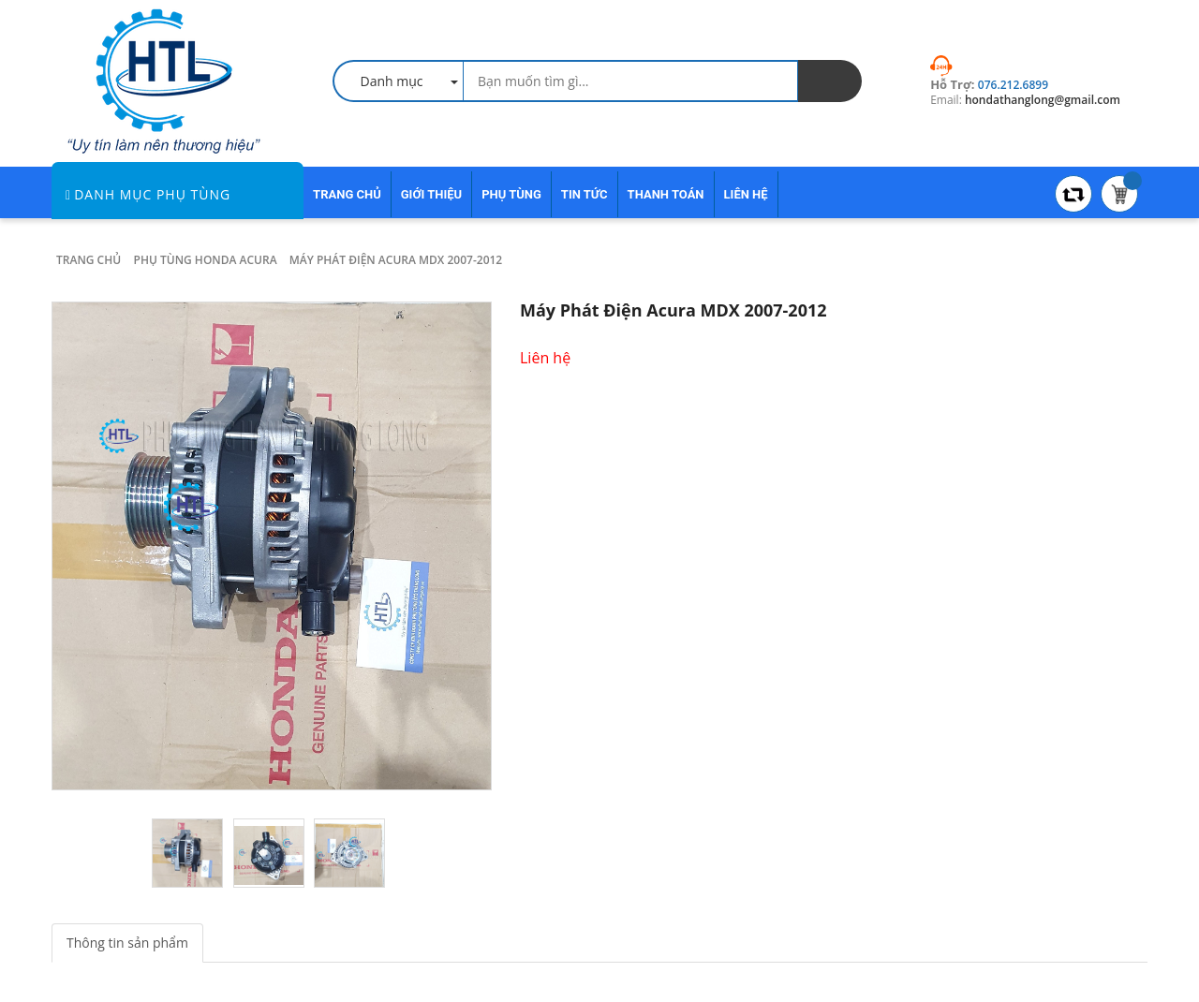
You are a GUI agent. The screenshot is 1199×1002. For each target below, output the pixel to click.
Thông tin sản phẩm (127, 942)
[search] (830, 81)
